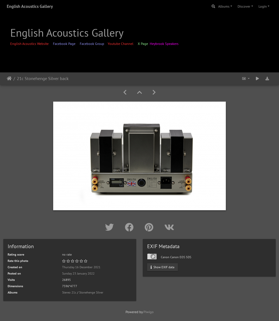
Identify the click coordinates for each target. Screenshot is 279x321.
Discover (244, 6)
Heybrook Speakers (164, 43)
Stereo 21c (69, 292)
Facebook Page (64, 43)
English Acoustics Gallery (30, 6)
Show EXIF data (162, 267)
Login (263, 6)
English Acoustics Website (29, 43)
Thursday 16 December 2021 (81, 267)
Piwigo (148, 312)
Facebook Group (92, 43)
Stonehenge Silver (91, 292)
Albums (224, 6)
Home (9, 78)
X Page (143, 43)
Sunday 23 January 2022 (78, 273)
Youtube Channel (121, 43)
